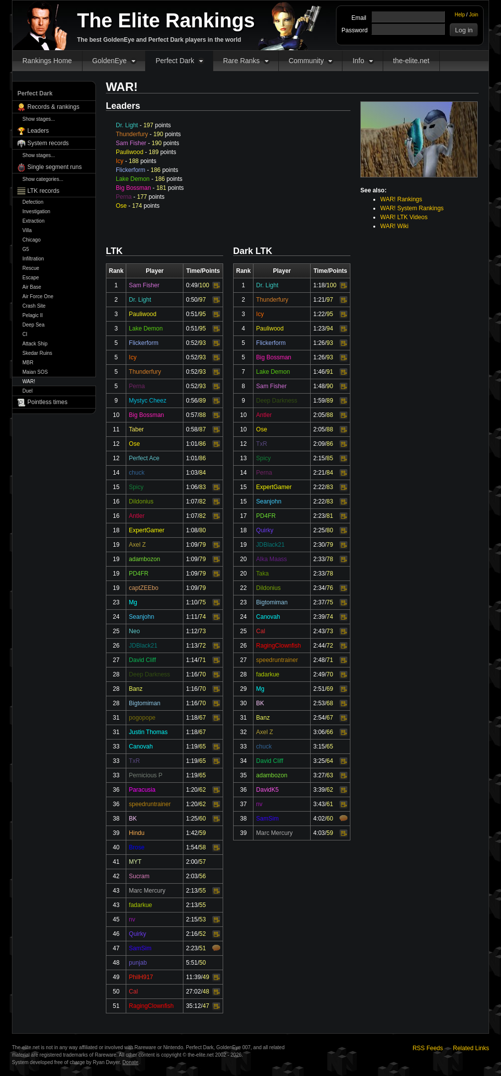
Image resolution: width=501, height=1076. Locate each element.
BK (133, 818)
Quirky (137, 933)
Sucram (139, 876)
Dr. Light (127, 125)
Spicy (136, 487)
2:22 (319, 487)
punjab (138, 962)
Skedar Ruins (37, 353)
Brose (136, 847)
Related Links (471, 1048)
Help (460, 14)
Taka (262, 573)
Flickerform (130, 169)
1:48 (319, 386)
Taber (136, 429)
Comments (216, 948)
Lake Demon (133, 178)
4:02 (319, 818)
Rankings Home (47, 61)
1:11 (191, 616)
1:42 (191, 832)
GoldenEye (109, 61)
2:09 (319, 443)
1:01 (191, 443)
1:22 (319, 314)
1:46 (319, 371)
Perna (124, 196)
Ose (121, 205)
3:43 (319, 804)
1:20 (191, 789)
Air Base (31, 287)
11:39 (193, 977)
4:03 (319, 832)
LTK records (43, 190)
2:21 (319, 472)
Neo (134, 631)
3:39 (319, 789)
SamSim (140, 948)
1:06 (191, 487)
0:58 (191, 429)
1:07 (191, 501)
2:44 (319, 645)
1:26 (319, 342)
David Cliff (142, 660)
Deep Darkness (149, 674)
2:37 (319, 602)
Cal (133, 991)
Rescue (30, 268)
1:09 (191, 544)
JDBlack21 (143, 645)
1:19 (191, 746)
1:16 (191, 674)
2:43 (319, 631)
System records (48, 143)
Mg (133, 602)
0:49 (191, 285)
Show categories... (42, 179)
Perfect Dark (175, 61)
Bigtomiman (144, 703)
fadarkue (140, 905)
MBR (27, 362)
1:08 (191, 530)
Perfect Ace (144, 458)
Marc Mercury (147, 890)
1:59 (319, 400)
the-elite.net (411, 61)
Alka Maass (271, 559)
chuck (136, 472)
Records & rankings (53, 106)
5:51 (191, 962)
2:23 (191, 948)
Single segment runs (54, 167)
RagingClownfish (151, 1005)
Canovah (141, 746)
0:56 (191, 400)
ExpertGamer (146, 530)
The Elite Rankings (166, 20)
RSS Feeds (428, 1048)
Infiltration (33, 258)
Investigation (36, 211)
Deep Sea (33, 325)
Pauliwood (129, 152)
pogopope (142, 717)
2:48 (319, 660)
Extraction (33, 221)
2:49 (319, 674)
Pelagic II (32, 315)
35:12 (193, 1005)
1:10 (191, 602)
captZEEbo (143, 587)
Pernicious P (145, 775)
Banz (135, 688)
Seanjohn (141, 616)
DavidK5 (267, 789)
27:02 (193, 991)
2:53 (319, 703)
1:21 (319, 299)
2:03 (191, 876)
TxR (134, 760)
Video (216, 286)
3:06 (319, 732)
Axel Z (137, 544)
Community (306, 61)
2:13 (191, 890)
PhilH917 (141, 977)
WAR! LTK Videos (403, 217)
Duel (27, 391)
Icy (119, 161)
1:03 (191, 472)
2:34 (319, 587)
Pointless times (47, 402)
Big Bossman (133, 187)
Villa (27, 230)
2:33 (319, 559)
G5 (25, 249)
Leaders (38, 130)
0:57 (191, 415)
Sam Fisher (131, 143)
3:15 (319, 746)
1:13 (191, 645)
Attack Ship (35, 343)
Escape (30, 277)
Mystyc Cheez (147, 400)
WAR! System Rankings (412, 208)
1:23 (319, 328)
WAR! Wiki (394, 226)
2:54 (319, 717)
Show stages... (38, 119)
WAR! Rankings (401, 199)
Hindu (136, 832)
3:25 (319, 760)
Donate (130, 1062)
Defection (32, 202)
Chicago (31, 240)
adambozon (144, 559)
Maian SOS (35, 372)
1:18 (191, 717)
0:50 (191, 299)
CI (24, 334)
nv (132, 919)
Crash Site (34, 306)
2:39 (319, 616)
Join (473, 14)
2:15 (191, 919)
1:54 (191, 847)
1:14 (191, 660)
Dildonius (141, 501)
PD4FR (138, 573)
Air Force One (37, 296)
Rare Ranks (241, 61)
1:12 (191, 631)
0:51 (191, 314)
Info (358, 61)
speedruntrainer (149, 804)
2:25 (319, 530)
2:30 (319, 544)
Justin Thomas (148, 732)
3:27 (319, 775)
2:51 (319, 688)
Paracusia (142, 789)
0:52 (191, 342)
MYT (135, 861)
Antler (136, 515)
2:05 (319, 415)
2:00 (191, 861)
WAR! (28, 381)
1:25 (191, 818)
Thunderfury (132, 134)
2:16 (191, 933)
